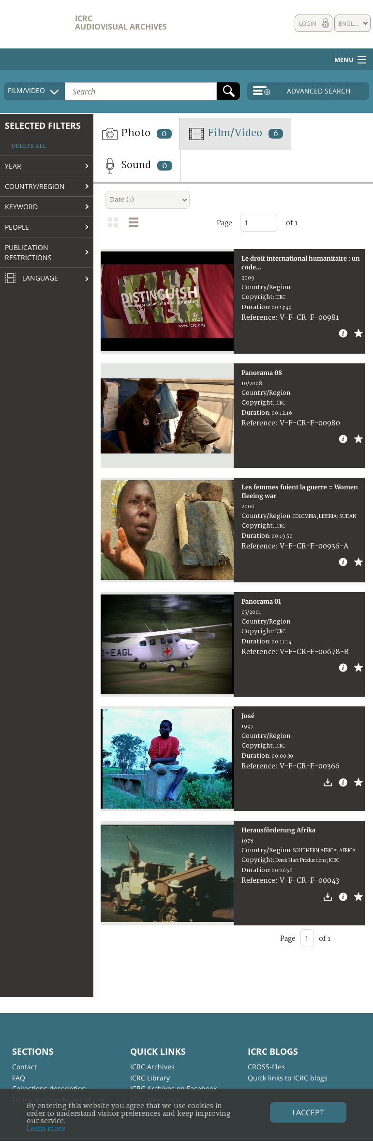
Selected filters (43, 125)
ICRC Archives (152, 1066)
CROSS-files (266, 1066)
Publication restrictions (28, 252)
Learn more (46, 1129)
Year (13, 166)
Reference (258, 317)
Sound (136, 165)
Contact (24, 1066)
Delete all (28, 146)
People (17, 227)
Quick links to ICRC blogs (288, 1077)
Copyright (257, 297)
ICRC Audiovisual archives (121, 22)
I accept (308, 1112)
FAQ (18, 1077)
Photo (136, 133)
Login (307, 23)
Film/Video (235, 133)
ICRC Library (150, 1077)
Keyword (21, 206)
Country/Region (35, 186)
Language (31, 278)
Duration (255, 307)
